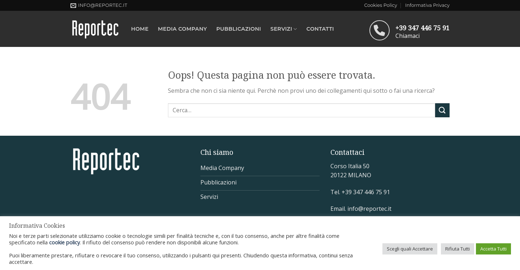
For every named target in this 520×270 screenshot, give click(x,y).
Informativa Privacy (427, 5)
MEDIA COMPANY (182, 29)
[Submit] (442, 110)
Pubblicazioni (238, 29)
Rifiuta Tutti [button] (457, 248)
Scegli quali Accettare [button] (410, 248)
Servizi (283, 29)
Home (139, 29)
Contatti (320, 29)
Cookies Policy (380, 5)
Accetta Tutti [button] (493, 248)
